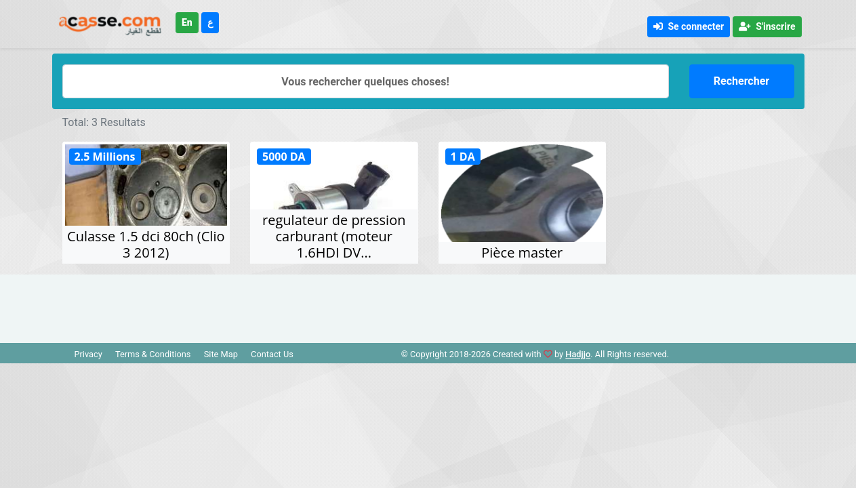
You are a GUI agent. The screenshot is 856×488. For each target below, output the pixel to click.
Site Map (221, 354)
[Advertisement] (428, 305)
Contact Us (272, 354)
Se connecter (688, 26)
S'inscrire (767, 26)
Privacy (88, 354)
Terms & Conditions (153, 354)
